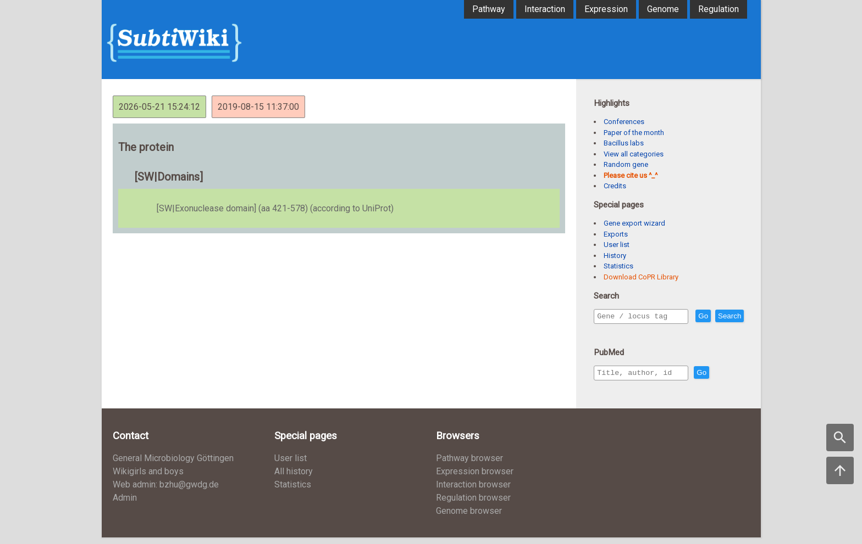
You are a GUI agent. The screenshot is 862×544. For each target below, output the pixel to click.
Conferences (624, 121)
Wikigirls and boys (148, 478)
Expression (606, 9)
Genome (663, 9)
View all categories (634, 154)
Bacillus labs (624, 143)
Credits (615, 186)
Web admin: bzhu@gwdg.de (166, 491)
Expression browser (474, 478)
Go (727, 316)
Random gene (626, 164)
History (615, 255)
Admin (125, 504)
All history (293, 478)
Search (610, 332)
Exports (616, 234)
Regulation (718, 9)
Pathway (488, 9)
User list (616, 244)
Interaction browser (473, 491)
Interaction (544, 9)
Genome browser (469, 517)
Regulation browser (473, 504)
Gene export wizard (634, 223)
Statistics (618, 266)
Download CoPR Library (641, 277)
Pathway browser (469, 464)
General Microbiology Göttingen (173, 464)
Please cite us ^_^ (630, 175)
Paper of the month (634, 132)
